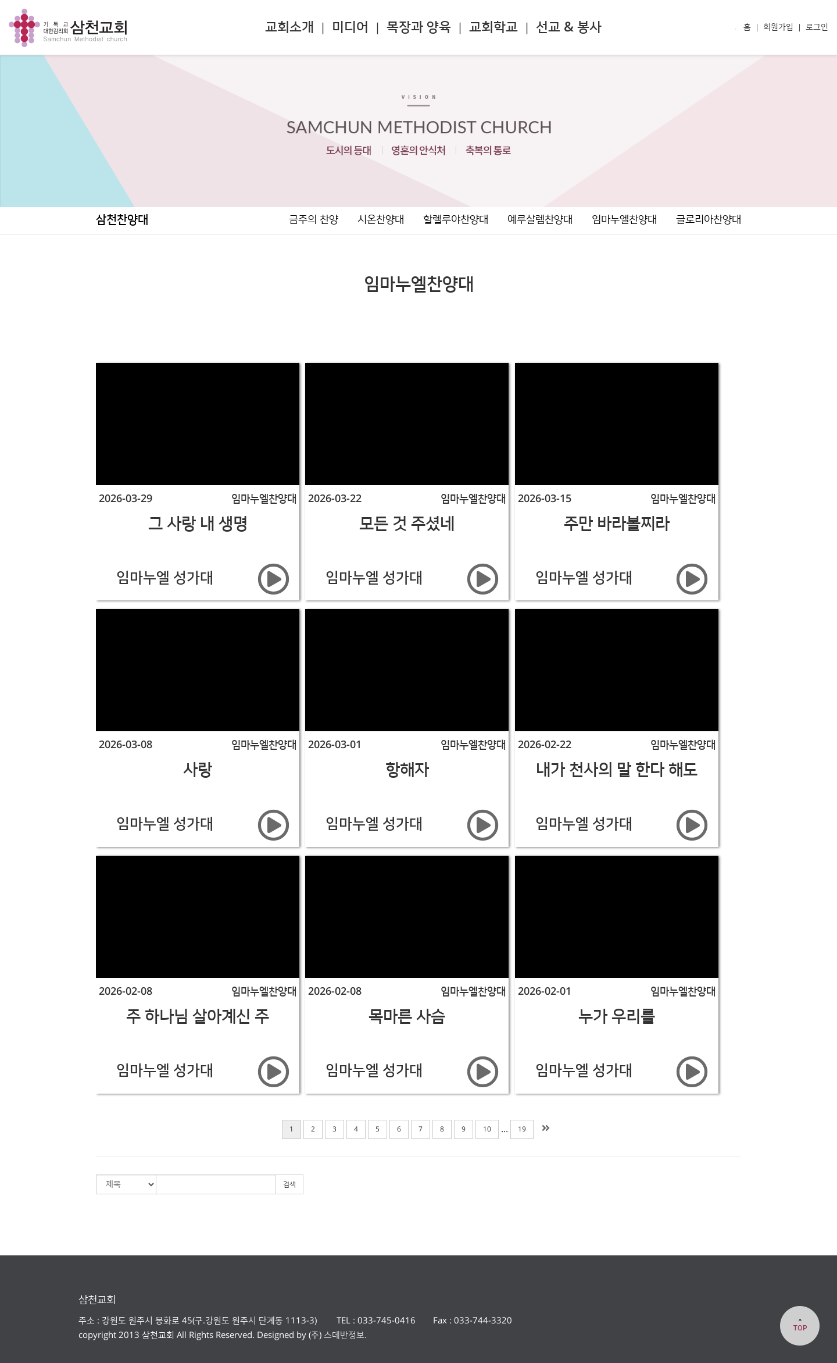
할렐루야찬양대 (455, 220)
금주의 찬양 (313, 220)
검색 (289, 1184)
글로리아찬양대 (708, 220)
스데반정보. (344, 1335)
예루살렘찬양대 (540, 220)
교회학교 (493, 27)
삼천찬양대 (122, 219)
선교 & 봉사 (569, 27)
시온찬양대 (380, 220)
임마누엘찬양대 (624, 220)
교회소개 (289, 27)
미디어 (350, 27)
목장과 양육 (419, 27)
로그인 (817, 27)
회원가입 (778, 27)
